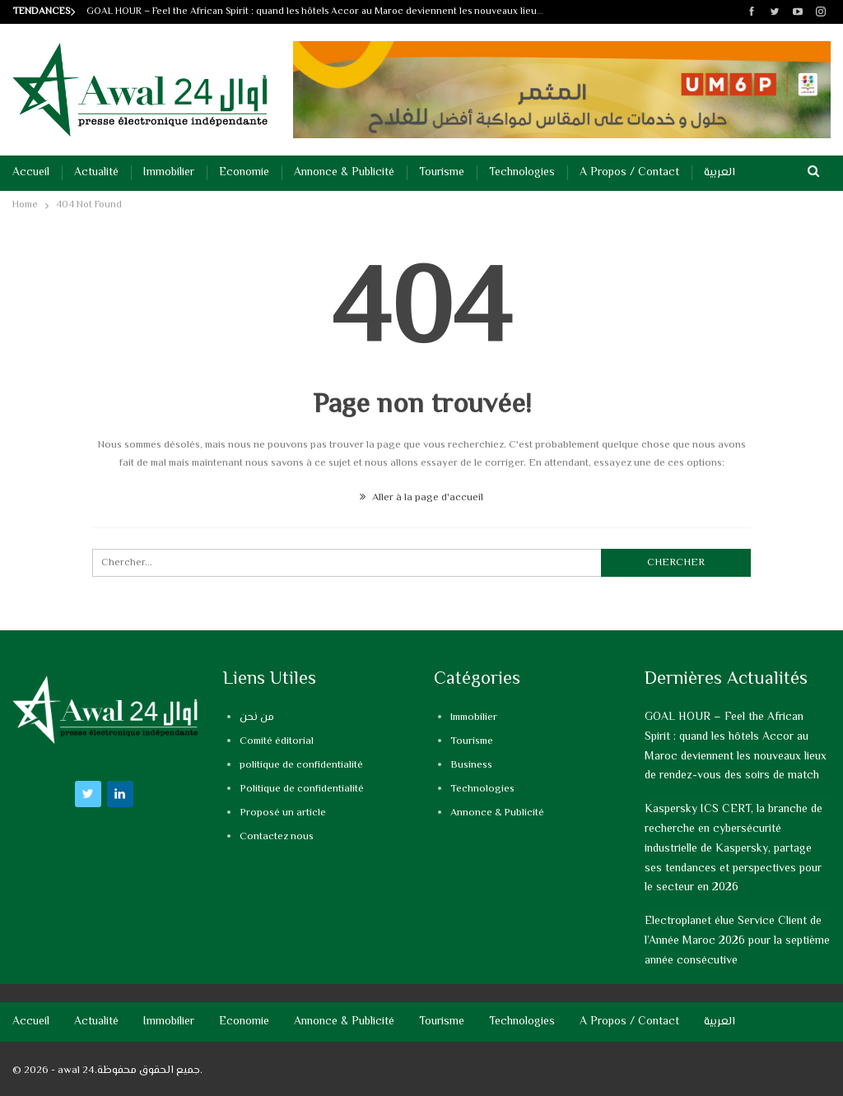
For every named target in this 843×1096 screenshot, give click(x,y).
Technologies (522, 173)
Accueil (30, 173)
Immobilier (168, 173)
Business (471, 765)
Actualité (96, 173)
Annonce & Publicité (344, 173)
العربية (719, 173)
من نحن (257, 717)
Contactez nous (277, 837)
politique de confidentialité (301, 765)
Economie (244, 173)
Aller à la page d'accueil (421, 498)
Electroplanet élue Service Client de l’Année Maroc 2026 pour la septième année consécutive (737, 941)
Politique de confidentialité (302, 789)
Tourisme (441, 173)
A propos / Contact (629, 173)
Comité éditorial (277, 741)
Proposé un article (283, 813)
